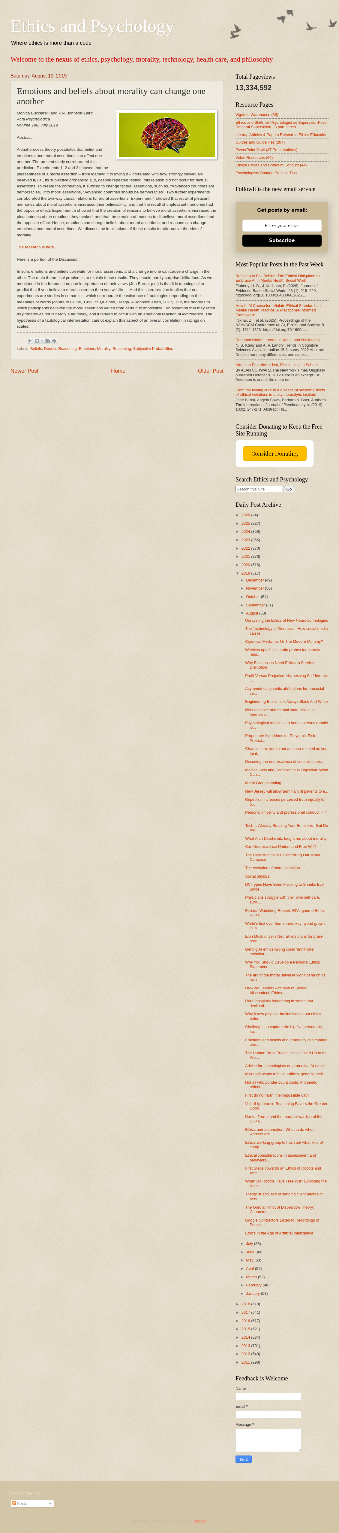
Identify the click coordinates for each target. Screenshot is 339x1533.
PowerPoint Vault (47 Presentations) (267, 149)
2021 (246, 556)
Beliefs (36, 348)
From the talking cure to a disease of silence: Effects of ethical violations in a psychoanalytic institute (280, 392)
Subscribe (282, 240)
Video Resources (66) (254, 157)
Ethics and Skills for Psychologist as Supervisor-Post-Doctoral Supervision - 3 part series (281, 124)
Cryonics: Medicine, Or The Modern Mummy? (284, 641)
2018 (246, 1304)
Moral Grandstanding (263, 783)
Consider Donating (274, 453)
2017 (246, 1312)
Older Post (211, 371)
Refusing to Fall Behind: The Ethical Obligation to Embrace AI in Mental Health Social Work (278, 278)
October (253, 596)
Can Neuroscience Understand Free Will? (280, 846)
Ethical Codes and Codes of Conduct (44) (271, 165)
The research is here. (36, 247)
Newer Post (24, 371)
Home (118, 371)
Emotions (87, 348)
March (252, 1277)
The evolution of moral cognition (272, 868)
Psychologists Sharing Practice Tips (266, 173)
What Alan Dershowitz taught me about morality (285, 838)
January (253, 1293)
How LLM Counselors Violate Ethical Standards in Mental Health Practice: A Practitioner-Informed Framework (278, 310)
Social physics (257, 876)
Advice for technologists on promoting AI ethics (285, 1066)
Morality (103, 348)
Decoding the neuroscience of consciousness (283, 761)
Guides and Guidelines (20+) (260, 142)
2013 (246, 1345)
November (255, 588)
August (252, 613)
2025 (246, 523)
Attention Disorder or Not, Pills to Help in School (276, 365)
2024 (246, 531)
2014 (246, 1337)
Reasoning (121, 348)
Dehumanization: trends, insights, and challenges (278, 340)
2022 (246, 548)
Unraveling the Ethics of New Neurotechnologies (286, 620)
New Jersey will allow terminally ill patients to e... (286, 791)
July (250, 1243)
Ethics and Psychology (92, 26)
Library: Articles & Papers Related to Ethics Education (281, 134)
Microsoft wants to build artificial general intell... (285, 1074)
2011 (246, 1362)
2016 (246, 1321)
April (250, 1268)
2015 (246, 1329)
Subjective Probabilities (153, 348)
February (254, 1285)
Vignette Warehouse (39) (257, 114)
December (255, 580)
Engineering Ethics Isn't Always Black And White (286, 701)
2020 (246, 565)
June (251, 1252)
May (250, 1260)
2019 (246, 573)
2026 (246, 515)
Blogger (200, 1521)
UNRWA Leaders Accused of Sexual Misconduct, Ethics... (276, 990)
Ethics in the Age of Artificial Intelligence (279, 1233)
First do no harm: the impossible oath (277, 1095)
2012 (246, 1354)
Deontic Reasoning (60, 348)
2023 (246, 540)
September (256, 605)
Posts (19, 1503)
